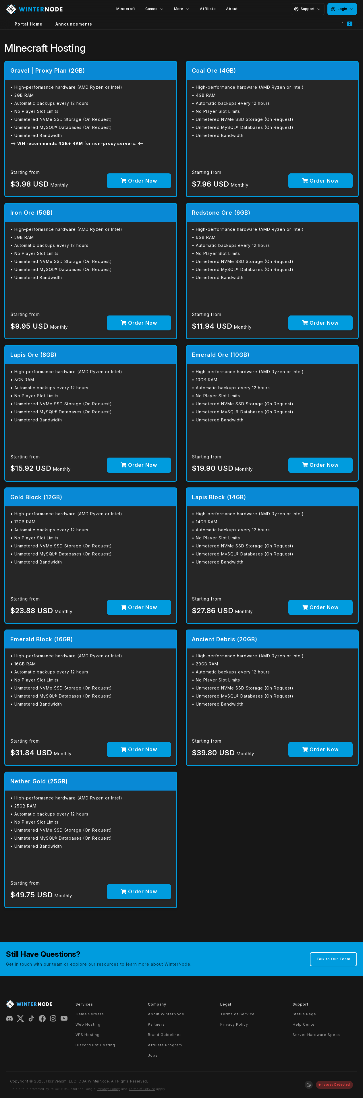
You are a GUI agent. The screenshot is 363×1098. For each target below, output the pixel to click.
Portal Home (29, 24)
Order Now (139, 181)
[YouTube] (64, 1018)
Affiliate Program (165, 1045)
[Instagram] (53, 1018)
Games (154, 9)
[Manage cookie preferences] (309, 1085)
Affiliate (208, 9)
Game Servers (90, 1014)
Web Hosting (88, 1024)
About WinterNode (166, 1014)
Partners (156, 1024)
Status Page (304, 1014)
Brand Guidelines (165, 1035)
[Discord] (9, 1018)
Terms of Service (237, 1014)
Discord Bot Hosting (95, 1045)
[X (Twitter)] (20, 1018)
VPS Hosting (88, 1035)
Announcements (73, 24)
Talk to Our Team (333, 959)
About (232, 9)
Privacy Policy (234, 1024)
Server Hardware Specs (316, 1035)
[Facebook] (42, 1018)
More (182, 9)
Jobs (153, 1055)
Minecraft (125, 9)
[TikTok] (31, 1018)
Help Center (304, 1024)
